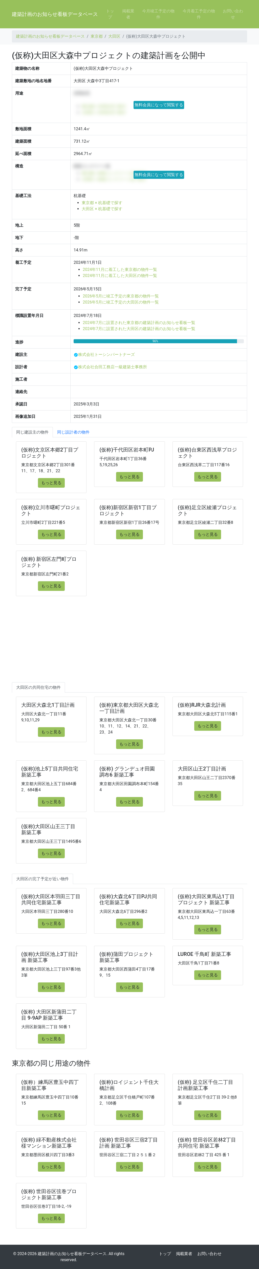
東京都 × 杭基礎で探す (102, 202)
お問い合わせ (233, 14)
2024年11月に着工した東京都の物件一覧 (120, 269)
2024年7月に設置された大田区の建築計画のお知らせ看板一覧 (139, 328)
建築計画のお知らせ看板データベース (55, 14)
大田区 (114, 36)
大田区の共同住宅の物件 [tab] (38, 687)
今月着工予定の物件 (199, 14)
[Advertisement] (129, 644)
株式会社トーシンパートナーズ (106, 354)
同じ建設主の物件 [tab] (32, 432)
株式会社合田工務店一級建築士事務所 (112, 366)
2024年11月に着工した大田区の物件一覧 (120, 275)
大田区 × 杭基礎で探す (102, 208)
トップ (110, 14)
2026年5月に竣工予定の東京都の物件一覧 (121, 296)
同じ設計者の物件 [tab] (73, 432)
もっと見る (51, 482)
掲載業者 (128, 14)
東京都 (97, 36)
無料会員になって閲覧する (159, 104)
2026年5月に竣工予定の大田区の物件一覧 (121, 302)
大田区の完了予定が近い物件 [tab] (42, 878)
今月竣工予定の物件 (158, 14)
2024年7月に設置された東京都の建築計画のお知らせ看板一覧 (139, 322)
